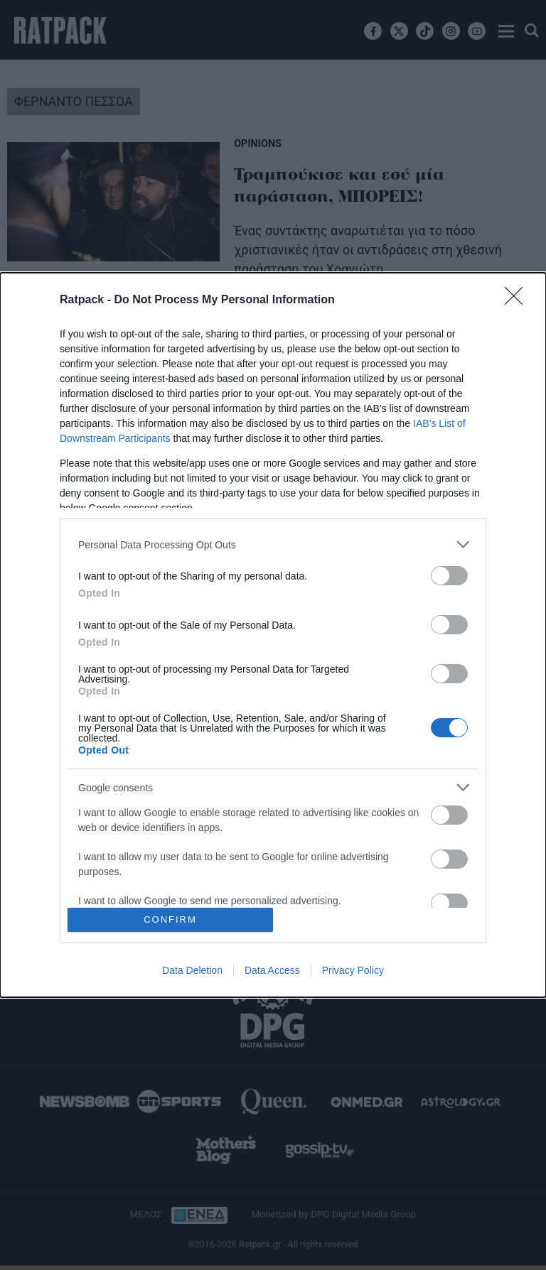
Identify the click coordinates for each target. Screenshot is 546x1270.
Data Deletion (192, 970)
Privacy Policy (353, 970)
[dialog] (273, 635)
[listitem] (273, 544)
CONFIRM (170, 918)
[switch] (449, 575)
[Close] (518, 300)
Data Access (272, 970)
